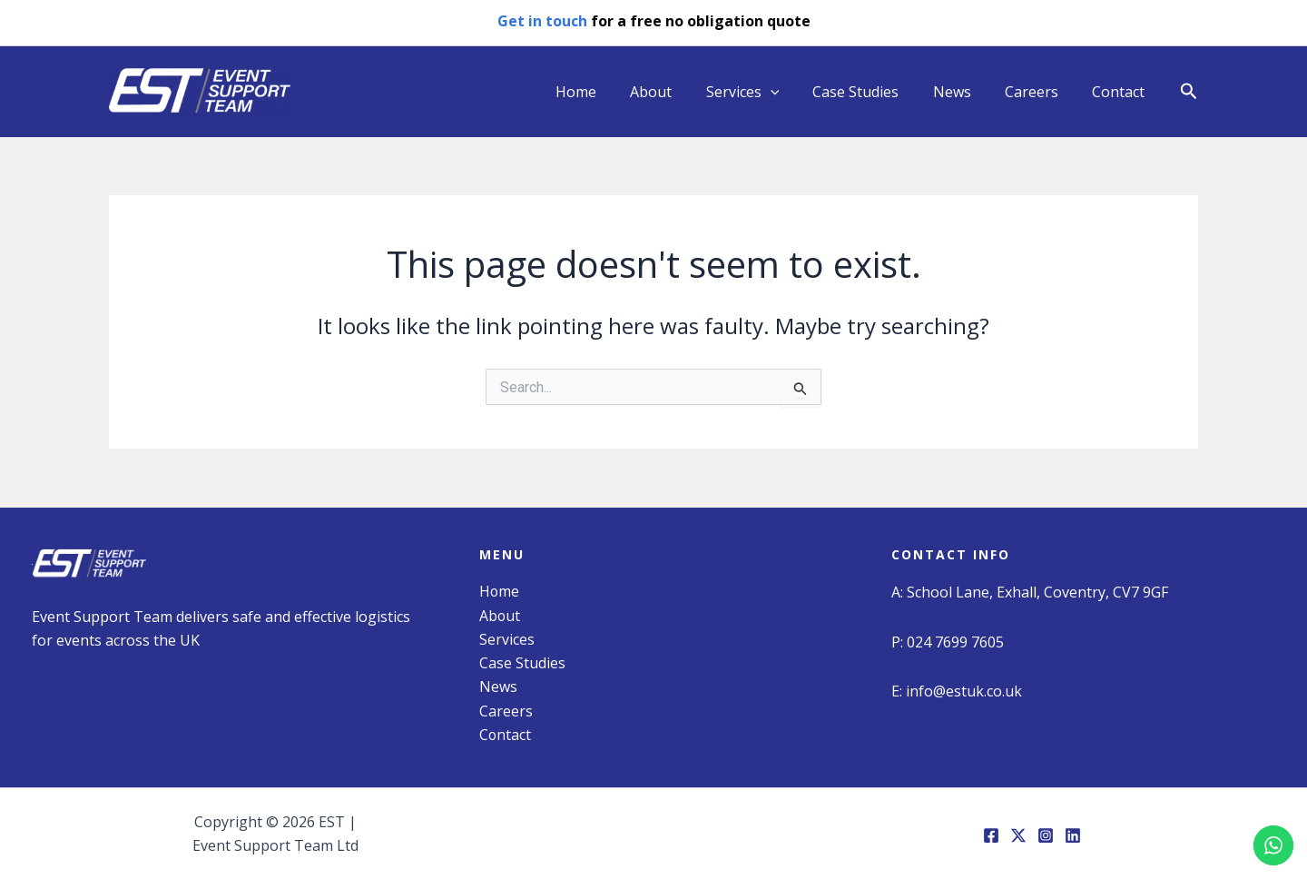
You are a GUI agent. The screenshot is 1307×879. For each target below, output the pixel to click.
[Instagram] (1045, 835)
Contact (1121, 92)
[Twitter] (1018, 835)
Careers (1039, 92)
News (964, 92)
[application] (791, 91)
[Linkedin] (1073, 835)
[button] (1189, 92)
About (677, 92)
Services (764, 91)
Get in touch (542, 21)
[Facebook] (991, 835)
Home (606, 92)
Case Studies (873, 92)
